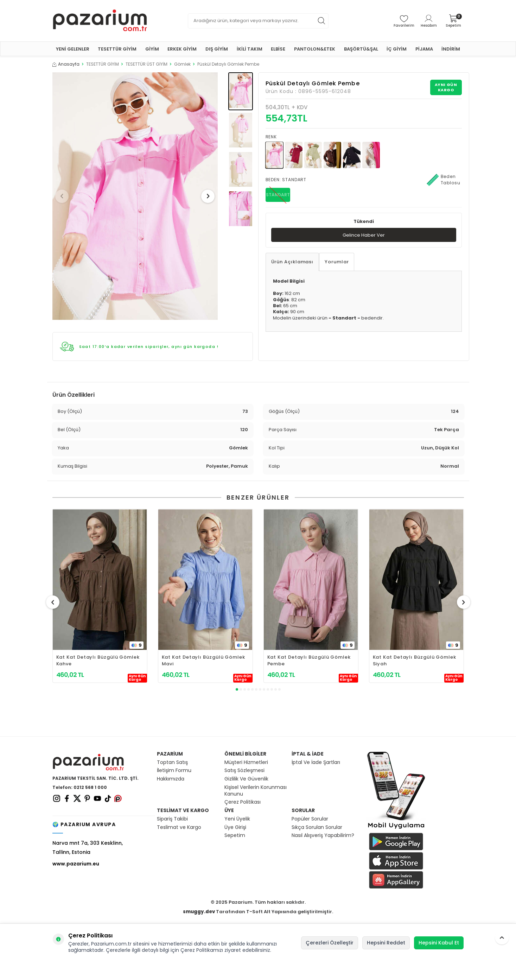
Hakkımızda (170, 779)
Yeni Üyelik (237, 819)
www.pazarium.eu (75, 863)
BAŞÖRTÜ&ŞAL (361, 49)
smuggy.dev (199, 911)
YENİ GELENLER (72, 49)
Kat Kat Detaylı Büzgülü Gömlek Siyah (414, 660)
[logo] (99, 20)
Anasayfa (65, 64)
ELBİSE (278, 49)
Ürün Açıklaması (292, 262)
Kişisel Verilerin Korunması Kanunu (255, 790)
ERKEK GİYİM (182, 49)
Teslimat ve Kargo (179, 827)
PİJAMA (424, 49)
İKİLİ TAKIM (249, 49)
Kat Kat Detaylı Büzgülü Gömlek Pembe (309, 660)
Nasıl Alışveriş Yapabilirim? (323, 835)
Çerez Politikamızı (201, 950)
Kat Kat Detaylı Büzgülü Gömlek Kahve (98, 660)
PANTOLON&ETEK (314, 49)
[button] (64, 196)
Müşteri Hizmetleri (246, 762)
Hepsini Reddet (386, 942)
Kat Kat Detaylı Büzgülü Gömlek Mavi (203, 660)
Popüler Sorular (310, 819)
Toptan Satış (172, 762)
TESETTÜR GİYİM (117, 49)
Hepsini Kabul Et (439, 942)
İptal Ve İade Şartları (316, 762)
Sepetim (234, 835)
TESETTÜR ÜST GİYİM (146, 64)
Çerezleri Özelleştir (329, 942)
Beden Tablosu (443, 179)
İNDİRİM (450, 49)
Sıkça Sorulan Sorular (317, 827)
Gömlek (182, 64)
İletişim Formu (174, 770)
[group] (135, 196)
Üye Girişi (235, 827)
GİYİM (152, 49)
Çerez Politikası (242, 802)
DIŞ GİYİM (216, 49)
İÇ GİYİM (397, 49)
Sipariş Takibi (172, 819)
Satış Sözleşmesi (244, 770)
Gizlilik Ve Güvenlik (246, 779)
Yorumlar (337, 262)
